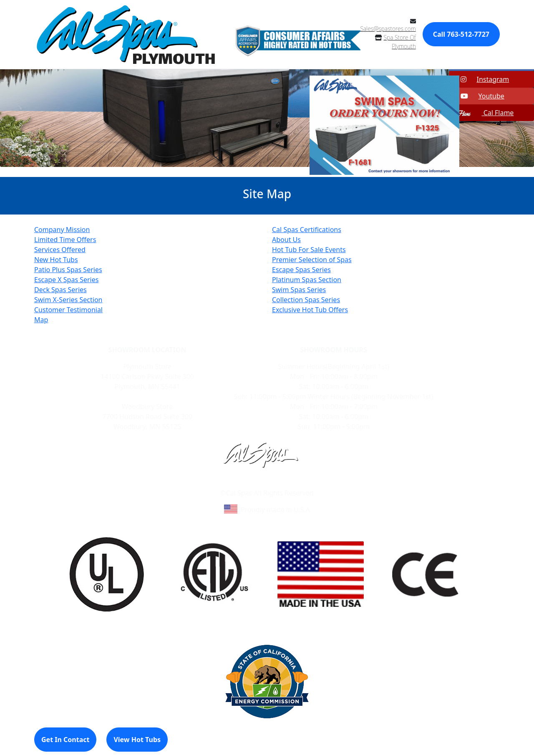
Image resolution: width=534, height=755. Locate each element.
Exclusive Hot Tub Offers (310, 309)
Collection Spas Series (306, 299)
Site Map (302, 482)
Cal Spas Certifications (306, 229)
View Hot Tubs (137, 739)
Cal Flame (482, 112)
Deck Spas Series (60, 289)
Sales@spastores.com (388, 29)
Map (41, 319)
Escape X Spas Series (66, 279)
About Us (286, 239)
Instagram (480, 79)
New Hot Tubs (56, 259)
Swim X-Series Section (68, 299)
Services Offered (60, 249)
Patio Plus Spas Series (68, 269)
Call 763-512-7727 (461, 34)
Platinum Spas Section (306, 279)
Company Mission (62, 229)
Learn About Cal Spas (251, 482)
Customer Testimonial (68, 309)
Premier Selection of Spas (312, 259)
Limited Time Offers (65, 239)
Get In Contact (65, 739)
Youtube (477, 96)
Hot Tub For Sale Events (309, 249)
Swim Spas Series (299, 289)
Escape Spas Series (301, 269)
